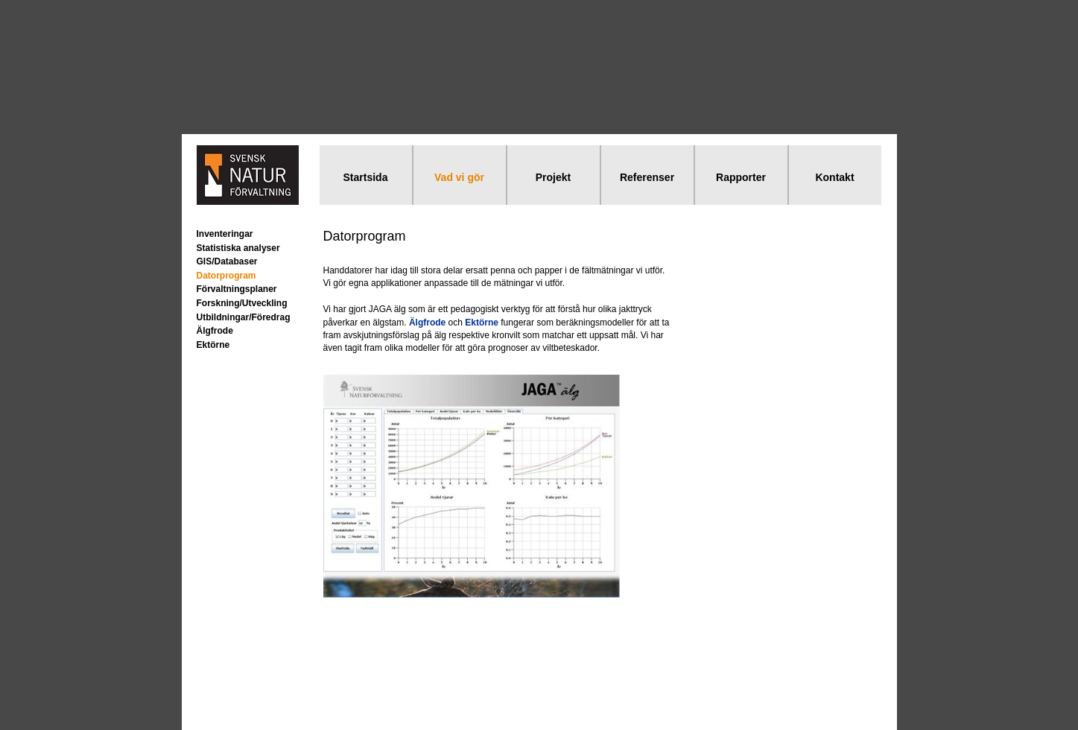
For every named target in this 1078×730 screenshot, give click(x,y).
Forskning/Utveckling (242, 303)
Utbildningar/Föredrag (244, 317)
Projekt (553, 177)
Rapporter (741, 177)
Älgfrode (215, 331)
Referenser (647, 177)
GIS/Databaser (227, 261)
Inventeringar (225, 234)
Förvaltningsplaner (237, 289)
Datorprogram (226, 275)
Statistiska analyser (238, 248)
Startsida (365, 177)
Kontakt (834, 177)
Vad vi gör (459, 177)
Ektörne (213, 345)
